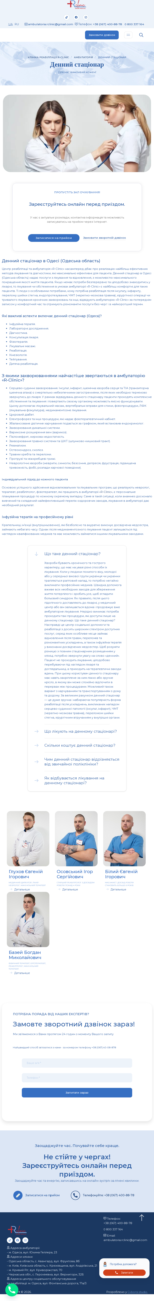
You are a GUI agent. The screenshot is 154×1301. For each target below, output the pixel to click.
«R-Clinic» (105, 494)
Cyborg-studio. (137, 1298)
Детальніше (22, 892)
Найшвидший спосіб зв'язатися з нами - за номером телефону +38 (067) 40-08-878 (64, 1049)
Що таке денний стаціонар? (72, 556)
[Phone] (11, 1290)
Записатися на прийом (54, 240)
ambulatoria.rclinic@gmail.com (51, 25)
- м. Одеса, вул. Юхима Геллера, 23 (32, 1259)
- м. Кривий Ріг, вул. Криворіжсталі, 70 (34, 1277)
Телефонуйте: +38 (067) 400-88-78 (102, 1200)
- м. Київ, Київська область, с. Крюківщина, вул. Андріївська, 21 (52, 1272)
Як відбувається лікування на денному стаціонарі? (74, 783)
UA (10, 25)
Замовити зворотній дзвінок (104, 240)
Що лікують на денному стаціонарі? (80, 733)
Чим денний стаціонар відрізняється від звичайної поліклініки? (81, 764)
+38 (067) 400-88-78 (110, 23)
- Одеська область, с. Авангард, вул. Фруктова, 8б (43, 1268)
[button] (77, 556)
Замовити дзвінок (101, 37)
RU (16, 25)
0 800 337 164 (113, 1236)
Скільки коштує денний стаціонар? (79, 747)
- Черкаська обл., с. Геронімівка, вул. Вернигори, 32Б (45, 1281)
